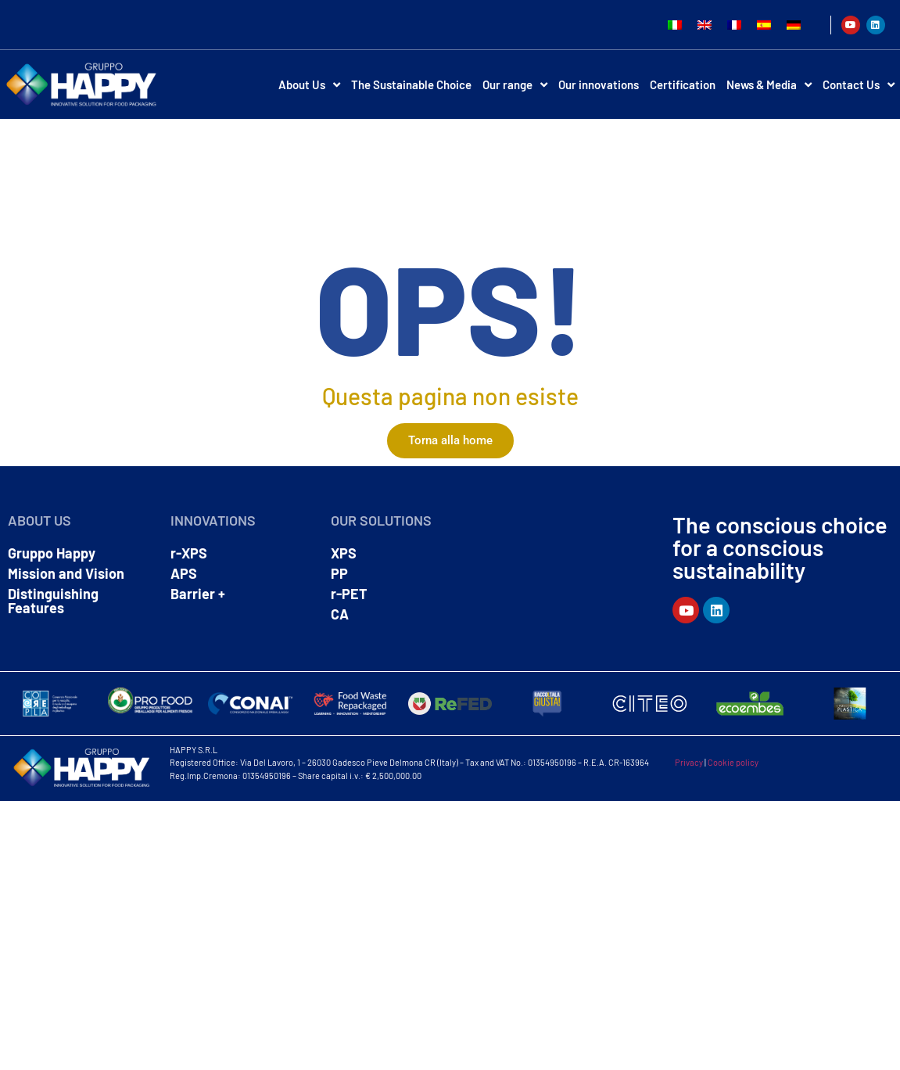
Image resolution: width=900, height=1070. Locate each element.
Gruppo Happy (51, 553)
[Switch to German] (794, 24)
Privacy (689, 762)
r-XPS (188, 553)
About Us (309, 85)
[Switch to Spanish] (764, 24)
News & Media (769, 85)
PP (339, 573)
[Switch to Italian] (675, 24)
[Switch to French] (734, 24)
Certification (682, 84)
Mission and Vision (66, 573)
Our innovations (598, 84)
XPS (344, 553)
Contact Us (859, 85)
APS (183, 573)
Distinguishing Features (53, 600)
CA (340, 614)
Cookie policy (733, 762)
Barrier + (197, 593)
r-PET (349, 593)
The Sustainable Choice (411, 84)
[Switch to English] (704, 24)
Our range (514, 85)
